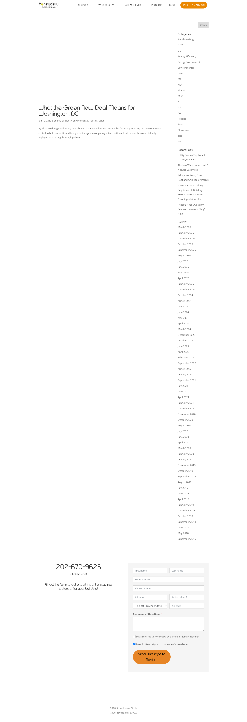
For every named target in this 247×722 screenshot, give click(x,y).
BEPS (180, 45)
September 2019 (187, 476)
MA (179, 79)
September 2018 (187, 521)
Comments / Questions (146, 614)
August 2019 (185, 482)
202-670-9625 (78, 566)
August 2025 (185, 255)
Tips (180, 135)
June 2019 (183, 493)
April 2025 (183, 278)
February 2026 (186, 232)
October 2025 (185, 244)
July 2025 (183, 261)
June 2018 (183, 527)
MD (180, 84)
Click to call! (78, 574)
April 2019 (183, 499)
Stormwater (184, 130)
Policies (94, 120)
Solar (101, 120)
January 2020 (185, 459)
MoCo (181, 96)
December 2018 (186, 510)
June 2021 (183, 391)
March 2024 (184, 329)
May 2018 (183, 533)
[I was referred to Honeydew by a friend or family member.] (134, 636)
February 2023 (186, 357)
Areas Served (133, 5)
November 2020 (187, 414)
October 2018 (185, 516)
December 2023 (186, 334)
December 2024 (186, 289)
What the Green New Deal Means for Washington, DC (86, 110)
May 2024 (183, 317)
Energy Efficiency (63, 120)
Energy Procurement (189, 62)
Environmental (80, 120)
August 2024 (185, 300)
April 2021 (183, 397)
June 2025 (183, 266)
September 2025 (187, 249)
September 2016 (187, 538)
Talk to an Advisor (194, 5)
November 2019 (187, 465)
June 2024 (183, 312)
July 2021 (183, 385)
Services (83, 5)
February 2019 (186, 504)
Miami (181, 90)
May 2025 (183, 272)
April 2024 (183, 323)
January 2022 (185, 374)
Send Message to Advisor (158, 654)
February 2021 (186, 402)
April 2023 (183, 351)
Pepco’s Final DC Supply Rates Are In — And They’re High (192, 209)
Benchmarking (186, 39)
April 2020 (183, 442)
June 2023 (183, 346)
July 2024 (183, 306)
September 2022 (187, 363)
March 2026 (184, 227)
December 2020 (186, 408)
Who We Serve (106, 5)
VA (179, 141)
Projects (156, 5)
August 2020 (185, 425)
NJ (179, 101)
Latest (181, 73)
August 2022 (185, 368)
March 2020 (184, 448)
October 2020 (185, 419)
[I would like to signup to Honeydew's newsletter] (134, 644)
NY (179, 107)
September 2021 (187, 380)
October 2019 (185, 470)
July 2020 (183, 431)
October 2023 (185, 340)
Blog (172, 5)
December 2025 (186, 238)
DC (179, 50)
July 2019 (183, 487)
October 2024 (185, 295)
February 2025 (186, 283)
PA (179, 113)
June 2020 (183, 436)
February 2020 (186, 453)
